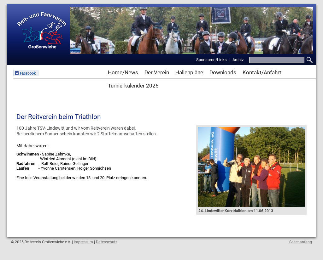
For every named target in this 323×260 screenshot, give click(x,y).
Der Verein (156, 72)
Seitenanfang (300, 242)
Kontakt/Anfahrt (262, 72)
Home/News (123, 72)
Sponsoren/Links (211, 59)
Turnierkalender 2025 (133, 85)
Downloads (222, 72)
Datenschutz (106, 242)
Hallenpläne (189, 72)
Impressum (83, 242)
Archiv (238, 59)
